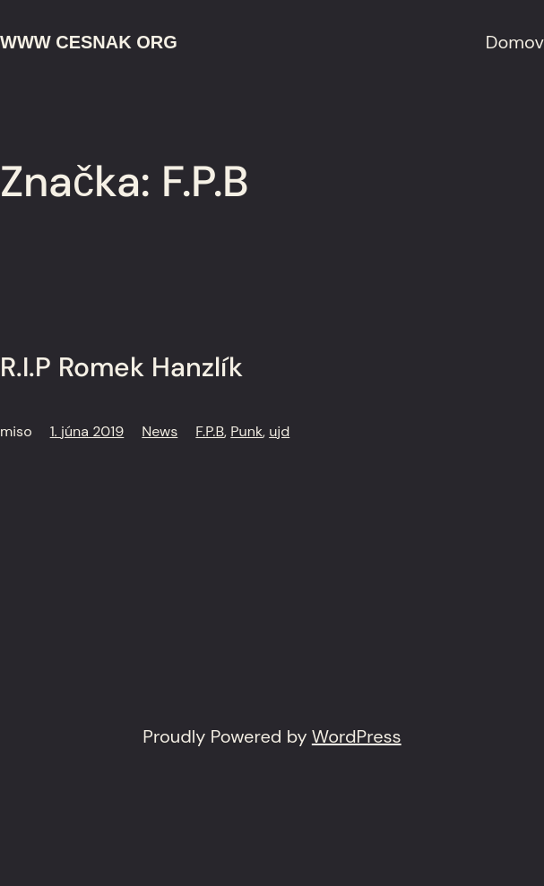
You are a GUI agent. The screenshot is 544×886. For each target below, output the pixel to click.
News (159, 431)
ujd (279, 431)
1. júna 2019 (87, 431)
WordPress (357, 736)
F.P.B (209, 431)
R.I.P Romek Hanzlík (121, 367)
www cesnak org (88, 42)
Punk (246, 431)
